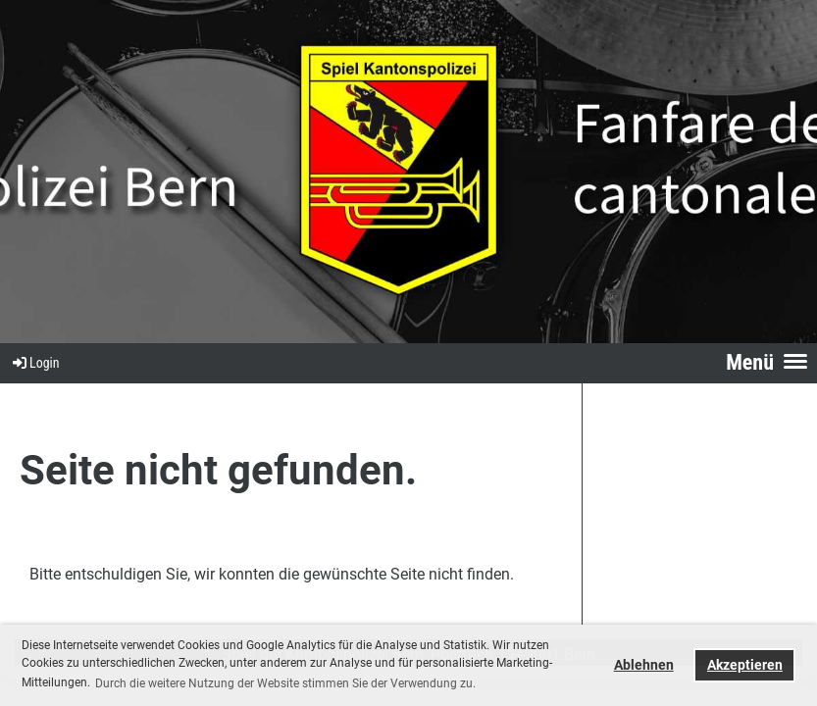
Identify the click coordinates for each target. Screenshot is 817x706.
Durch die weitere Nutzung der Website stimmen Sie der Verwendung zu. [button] (285, 683)
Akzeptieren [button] (745, 665)
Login (35, 363)
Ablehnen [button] (644, 665)
